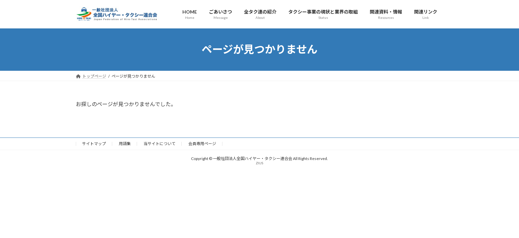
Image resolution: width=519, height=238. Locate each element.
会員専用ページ (202, 143)
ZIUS (259, 163)
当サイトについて (159, 143)
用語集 (125, 143)
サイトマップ (94, 143)
